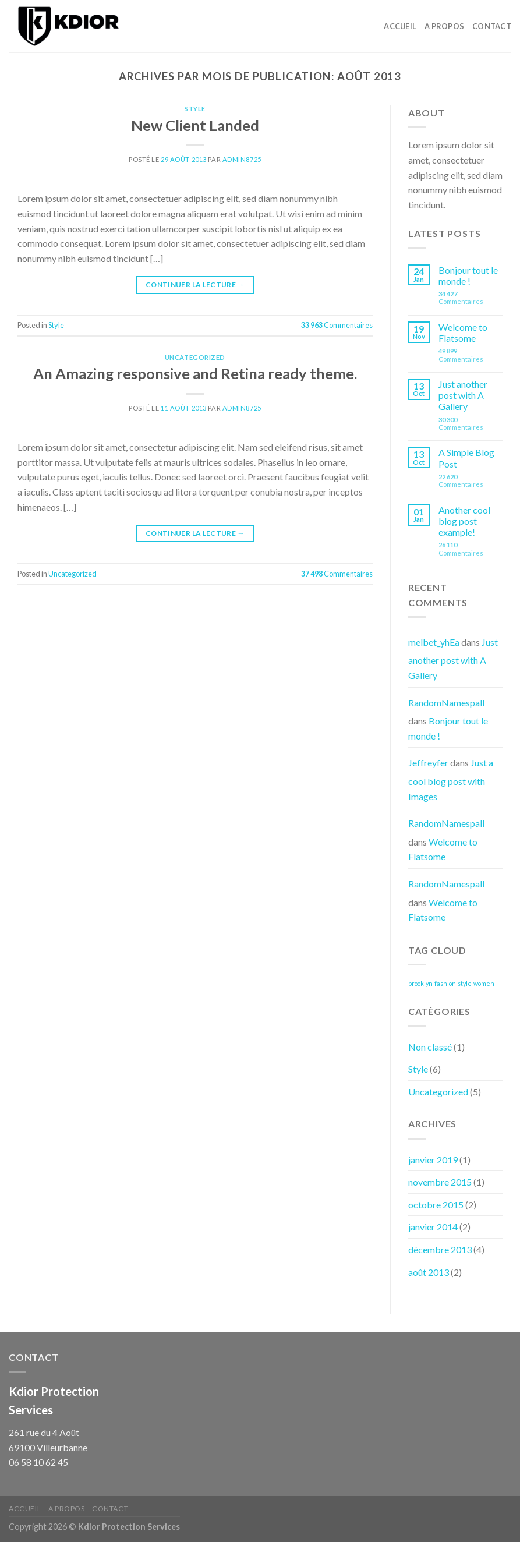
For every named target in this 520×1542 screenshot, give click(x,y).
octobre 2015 (436, 1204)
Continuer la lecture (195, 284)
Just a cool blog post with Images (450, 779)
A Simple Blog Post (466, 458)
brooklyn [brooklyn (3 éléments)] (420, 983)
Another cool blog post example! (464, 520)
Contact (491, 26)
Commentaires (337, 325)
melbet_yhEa (433, 642)
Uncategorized (195, 357)
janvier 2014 (433, 1226)
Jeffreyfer (428, 762)
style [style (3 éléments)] (465, 983)
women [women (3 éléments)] (483, 983)
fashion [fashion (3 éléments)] (445, 983)
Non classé (430, 1046)
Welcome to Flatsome (462, 332)
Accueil (400, 26)
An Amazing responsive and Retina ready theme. (195, 373)
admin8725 (241, 159)
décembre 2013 (440, 1249)
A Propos (444, 26)
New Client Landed (195, 125)
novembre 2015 (440, 1181)
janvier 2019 (433, 1159)
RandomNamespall (446, 702)
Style (195, 108)
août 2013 (428, 1272)
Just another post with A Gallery (462, 395)
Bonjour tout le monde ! (468, 275)
